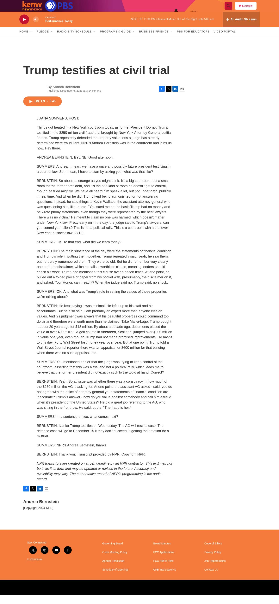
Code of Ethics (213, 552)
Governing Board (112, 552)
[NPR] (60, 596)
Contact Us (211, 578)
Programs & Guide (115, 40)
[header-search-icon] (230, 10)
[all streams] (241, 28)
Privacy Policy (212, 561)
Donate (250, 10)
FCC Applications (163, 561)
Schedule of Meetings (115, 578)
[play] (24, 28)
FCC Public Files (163, 569)
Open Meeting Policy (114, 561)
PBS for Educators (193, 40)
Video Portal (225, 40)
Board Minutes (162, 552)
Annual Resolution (113, 569)
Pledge (43, 40)
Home (23, 40)
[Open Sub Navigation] (31, 40)
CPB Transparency (164, 578)
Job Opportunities (215, 569)
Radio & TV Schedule (74, 40)
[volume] (36, 28)
